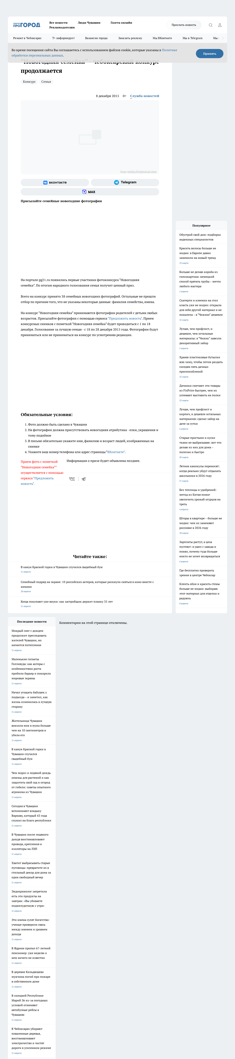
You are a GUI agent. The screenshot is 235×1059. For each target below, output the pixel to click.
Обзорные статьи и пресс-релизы (117, 942)
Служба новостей (144, 96)
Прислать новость (184, 25)
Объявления (14, 942)
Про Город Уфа (110, 916)
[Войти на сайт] (219, 25)
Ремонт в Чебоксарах (27, 38)
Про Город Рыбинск (81, 916)
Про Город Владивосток (51, 924)
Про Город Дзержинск (19, 924)
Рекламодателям (62, 27)
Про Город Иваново (144, 911)
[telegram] (84, 479)
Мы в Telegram (193, 38)
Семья (46, 81)
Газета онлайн (121, 22)
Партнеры (105, 947)
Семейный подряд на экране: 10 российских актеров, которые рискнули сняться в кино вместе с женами (90, 587)
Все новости (58, 22)
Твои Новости (46, 911)
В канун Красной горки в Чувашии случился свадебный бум (90, 569)
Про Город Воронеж (112, 911)
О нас (57, 937)
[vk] (72, 479)
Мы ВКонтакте (162, 38)
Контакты (105, 937)
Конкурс (29, 81)
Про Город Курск (48, 916)
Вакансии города (96, 38)
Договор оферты (62, 942)
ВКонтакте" (116, 452)
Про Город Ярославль (19, 916)
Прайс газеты (15, 947)
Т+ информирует (63, 38)
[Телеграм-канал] (125, 182)
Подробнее (121, 1000)
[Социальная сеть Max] (90, 191)
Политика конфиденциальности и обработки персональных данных (43, 1006)
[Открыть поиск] (210, 25)
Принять (209, 53)
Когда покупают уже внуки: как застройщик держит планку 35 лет (90, 604)
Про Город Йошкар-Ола (83, 911)
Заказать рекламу (130, 38)
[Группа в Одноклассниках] (177, 917)
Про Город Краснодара (83, 924)
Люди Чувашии (89, 22)
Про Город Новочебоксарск (22, 911)
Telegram (12, 937)
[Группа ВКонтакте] (55, 182)
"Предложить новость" (125, 318)
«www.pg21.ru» (33, 954)
